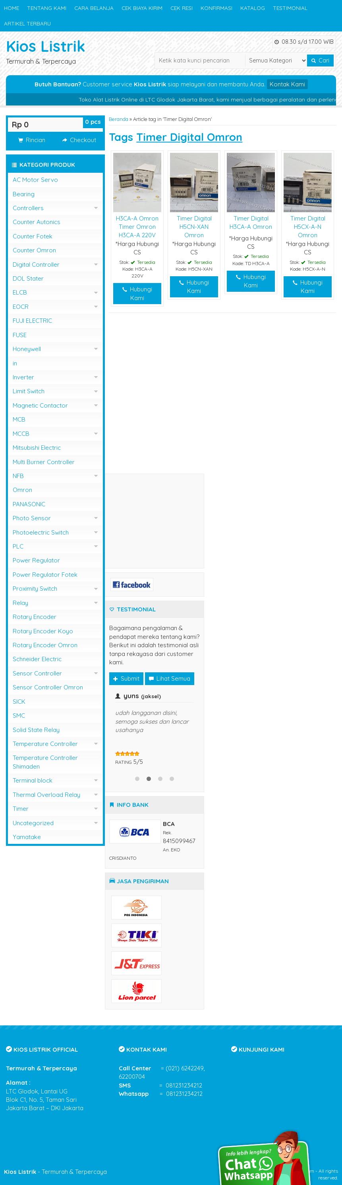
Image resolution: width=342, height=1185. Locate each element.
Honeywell (27, 349)
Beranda (118, 119)
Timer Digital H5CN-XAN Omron (194, 227)
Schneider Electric (37, 659)
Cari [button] (320, 60)
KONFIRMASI (216, 7)
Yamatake (27, 837)
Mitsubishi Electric (37, 447)
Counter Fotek (32, 236)
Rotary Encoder (34, 617)
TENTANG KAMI (46, 7)
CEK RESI (181, 7)
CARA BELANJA (94, 7)
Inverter (23, 377)
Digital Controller (36, 264)
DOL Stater (28, 278)
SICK (19, 701)
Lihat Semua (169, 678)
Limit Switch (28, 391)
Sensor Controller (37, 673)
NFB (18, 476)
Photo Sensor (32, 518)
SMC (19, 715)
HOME (11, 7)
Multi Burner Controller (44, 462)
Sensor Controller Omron (48, 687)
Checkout (79, 140)
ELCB (20, 292)
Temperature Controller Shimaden (45, 762)
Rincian (31, 140)
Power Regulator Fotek (45, 574)
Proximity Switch (35, 588)
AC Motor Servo (35, 180)
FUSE (20, 335)
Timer (21, 808)
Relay (20, 603)
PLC (18, 546)
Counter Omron (34, 250)
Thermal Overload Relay (46, 794)
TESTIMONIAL (290, 7)
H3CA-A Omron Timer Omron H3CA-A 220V (137, 227)
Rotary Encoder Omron (45, 645)
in (15, 363)
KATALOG (252, 7)
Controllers (28, 208)
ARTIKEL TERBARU (27, 23)
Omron (22, 490)
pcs (93, 121)
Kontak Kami (287, 84)
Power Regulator (36, 560)
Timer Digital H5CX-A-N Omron (307, 227)
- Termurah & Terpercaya (55, 1171)
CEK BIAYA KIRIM (142, 7)
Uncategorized (33, 823)
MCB (19, 419)
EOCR (21, 306)
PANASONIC (29, 504)
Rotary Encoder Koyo (43, 631)
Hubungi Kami (137, 293)
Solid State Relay (36, 730)
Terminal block (32, 780)
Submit (126, 678)
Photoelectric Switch (41, 532)
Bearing (24, 194)
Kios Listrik (45, 46)
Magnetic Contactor (40, 405)
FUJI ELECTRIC (32, 320)
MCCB (21, 433)
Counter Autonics (36, 222)
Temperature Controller (45, 744)
